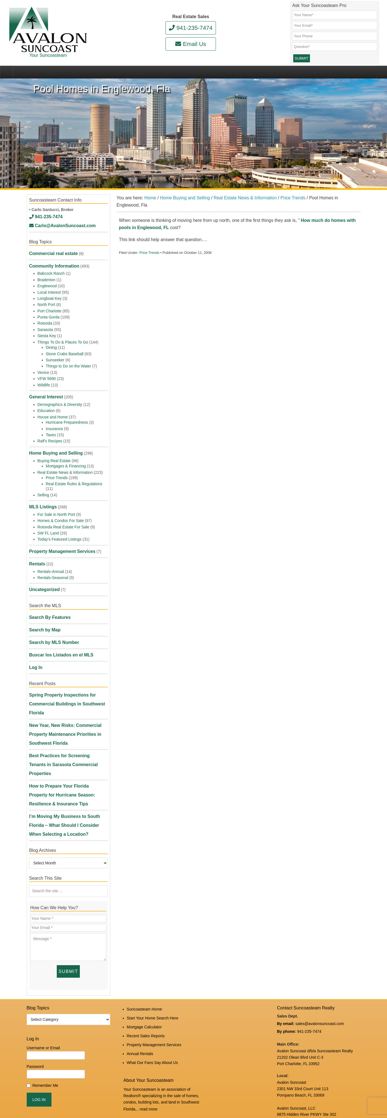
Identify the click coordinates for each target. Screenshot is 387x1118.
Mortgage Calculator (144, 923)
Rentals (36, 547)
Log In (35, 629)
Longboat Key (49, 297)
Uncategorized (42, 569)
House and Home (53, 412)
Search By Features (47, 593)
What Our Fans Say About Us (152, 952)
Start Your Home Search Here (152, 915)
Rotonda (45, 322)
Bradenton (47, 278)
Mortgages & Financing (66, 458)
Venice (43, 371)
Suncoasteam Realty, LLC (101, 1102)
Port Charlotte (49, 310)
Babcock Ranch (51, 272)
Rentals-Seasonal (53, 559)
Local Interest (49, 291)
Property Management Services (58, 538)
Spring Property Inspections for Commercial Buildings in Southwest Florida (62, 659)
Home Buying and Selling (52, 446)
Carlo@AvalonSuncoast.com (58, 233)
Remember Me (45, 985)
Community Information (51, 266)
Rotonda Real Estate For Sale (63, 515)
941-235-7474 (191, 27)
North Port (46, 303)
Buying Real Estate (54, 452)
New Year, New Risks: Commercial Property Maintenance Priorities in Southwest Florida (61, 679)
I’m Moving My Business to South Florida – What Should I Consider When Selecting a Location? (68, 734)
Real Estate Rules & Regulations (74, 476)
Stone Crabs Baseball (64, 352)
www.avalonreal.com (295, 1055)
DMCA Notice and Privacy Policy (305, 1074)
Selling (43, 487)
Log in (146, 1097)
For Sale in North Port (56, 503)
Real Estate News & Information (65, 464)
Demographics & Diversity (60, 400)
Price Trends (149, 265)
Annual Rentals (140, 945)
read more (148, 998)
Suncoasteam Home (144, 908)
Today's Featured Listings (60, 528)
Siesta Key (47, 334)
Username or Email (43, 947)
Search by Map (43, 602)
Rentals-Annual (51, 553)
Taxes (51, 430)
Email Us (190, 44)
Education (46, 406)
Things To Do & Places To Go (63, 341)
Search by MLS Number (51, 611)
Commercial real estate (50, 257)
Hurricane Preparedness (67, 418)
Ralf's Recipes (50, 436)
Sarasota (45, 328)
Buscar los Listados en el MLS (57, 621)
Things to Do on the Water (68, 365)
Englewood (47, 285)
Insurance (54, 424)
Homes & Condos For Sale (61, 509)
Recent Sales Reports (146, 930)
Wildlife (44, 384)
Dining (51, 346)
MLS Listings (41, 497)
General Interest (44, 394)
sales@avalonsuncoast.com (319, 922)
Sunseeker (55, 359)
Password (35, 966)
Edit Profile (163, 1097)
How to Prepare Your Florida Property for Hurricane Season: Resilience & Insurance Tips (68, 714)
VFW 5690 (47, 377)
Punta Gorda (49, 316)
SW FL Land (48, 521)
